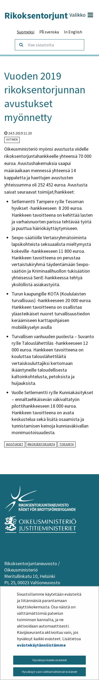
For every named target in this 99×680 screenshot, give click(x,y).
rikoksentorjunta (41, 444)
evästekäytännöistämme (41, 645)
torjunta (66, 444)
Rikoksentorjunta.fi (41, 15)
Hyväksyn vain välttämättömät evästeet (49, 672)
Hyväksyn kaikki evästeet (49, 660)
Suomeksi (25, 31)
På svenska (49, 31)
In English (73, 31)
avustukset (14, 444)
